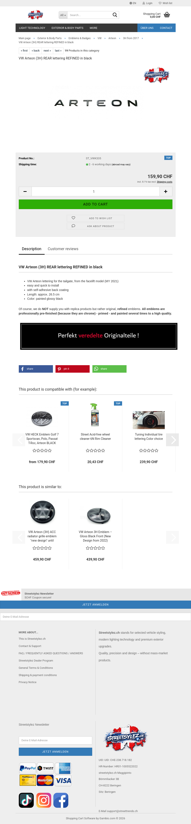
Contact (166, 28)
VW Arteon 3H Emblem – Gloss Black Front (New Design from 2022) (95, 536)
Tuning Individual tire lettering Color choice (149, 436)
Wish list (165, 3)
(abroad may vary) (121, 164)
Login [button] (148, 3)
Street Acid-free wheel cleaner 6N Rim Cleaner (95, 436)
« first (24, 50)
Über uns (147, 28)
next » (47, 50)
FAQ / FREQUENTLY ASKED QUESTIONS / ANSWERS (51, 653)
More (94, 28)
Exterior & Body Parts (67, 28)
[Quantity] (96, 191)
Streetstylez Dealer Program (36, 660)
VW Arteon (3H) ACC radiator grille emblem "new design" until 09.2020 (42, 536)
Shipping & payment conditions (38, 675)
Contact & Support (30, 646)
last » (58, 50)
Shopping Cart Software (80, 818)
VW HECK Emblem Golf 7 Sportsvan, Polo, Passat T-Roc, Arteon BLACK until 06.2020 (42, 439)
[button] (132, 3)
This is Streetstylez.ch (32, 638)
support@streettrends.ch (122, 811)
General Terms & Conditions (36, 667)
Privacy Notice (27, 682)
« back (35, 50)
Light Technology (32, 28)
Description (31, 249)
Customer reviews (63, 249)
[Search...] (63, 15)
